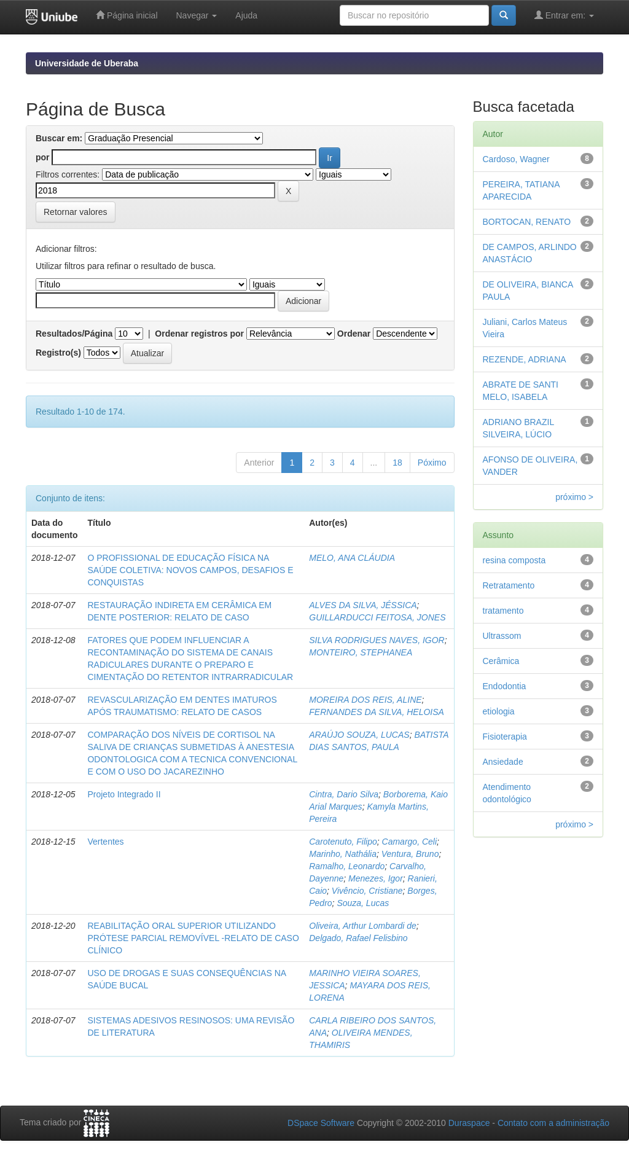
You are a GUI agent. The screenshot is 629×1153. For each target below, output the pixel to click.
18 (397, 462)
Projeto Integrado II (123, 794)
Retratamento (509, 585)
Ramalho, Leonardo (347, 866)
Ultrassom (502, 636)
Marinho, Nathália (343, 854)
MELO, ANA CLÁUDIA (352, 558)
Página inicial (126, 15)
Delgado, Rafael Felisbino (358, 938)
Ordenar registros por (199, 333)
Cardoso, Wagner (516, 159)
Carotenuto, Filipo (343, 841)
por (43, 157)
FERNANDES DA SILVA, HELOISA (376, 712)
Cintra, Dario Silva (343, 794)
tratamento (503, 611)
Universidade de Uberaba (86, 63)
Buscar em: (59, 138)
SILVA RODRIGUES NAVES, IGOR (376, 640)
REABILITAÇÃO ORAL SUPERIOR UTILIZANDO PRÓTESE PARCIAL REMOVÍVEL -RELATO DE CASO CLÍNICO (193, 938)
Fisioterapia (505, 736)
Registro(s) (58, 353)
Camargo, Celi (409, 841)
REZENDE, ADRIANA (524, 359)
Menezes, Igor (375, 878)
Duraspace (469, 1123)
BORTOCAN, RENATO (527, 222)
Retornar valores (75, 212)
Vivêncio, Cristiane (367, 891)
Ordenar (353, 333)
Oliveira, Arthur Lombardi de (362, 926)
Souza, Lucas (363, 903)
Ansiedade (503, 762)
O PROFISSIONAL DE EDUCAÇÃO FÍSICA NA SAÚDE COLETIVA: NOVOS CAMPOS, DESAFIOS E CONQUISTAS (190, 570)
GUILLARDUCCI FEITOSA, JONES (377, 617)
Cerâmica (501, 661)
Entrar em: (564, 15)
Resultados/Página (74, 333)
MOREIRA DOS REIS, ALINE (365, 700)
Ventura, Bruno (410, 854)
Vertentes (105, 841)
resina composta (514, 560)
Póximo (432, 462)
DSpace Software (320, 1123)
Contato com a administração (553, 1123)
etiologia (499, 711)
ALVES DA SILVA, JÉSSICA (362, 605)
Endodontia (504, 686)
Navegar (196, 15)
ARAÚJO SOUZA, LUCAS (359, 735)
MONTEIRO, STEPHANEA (360, 652)
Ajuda (246, 15)
